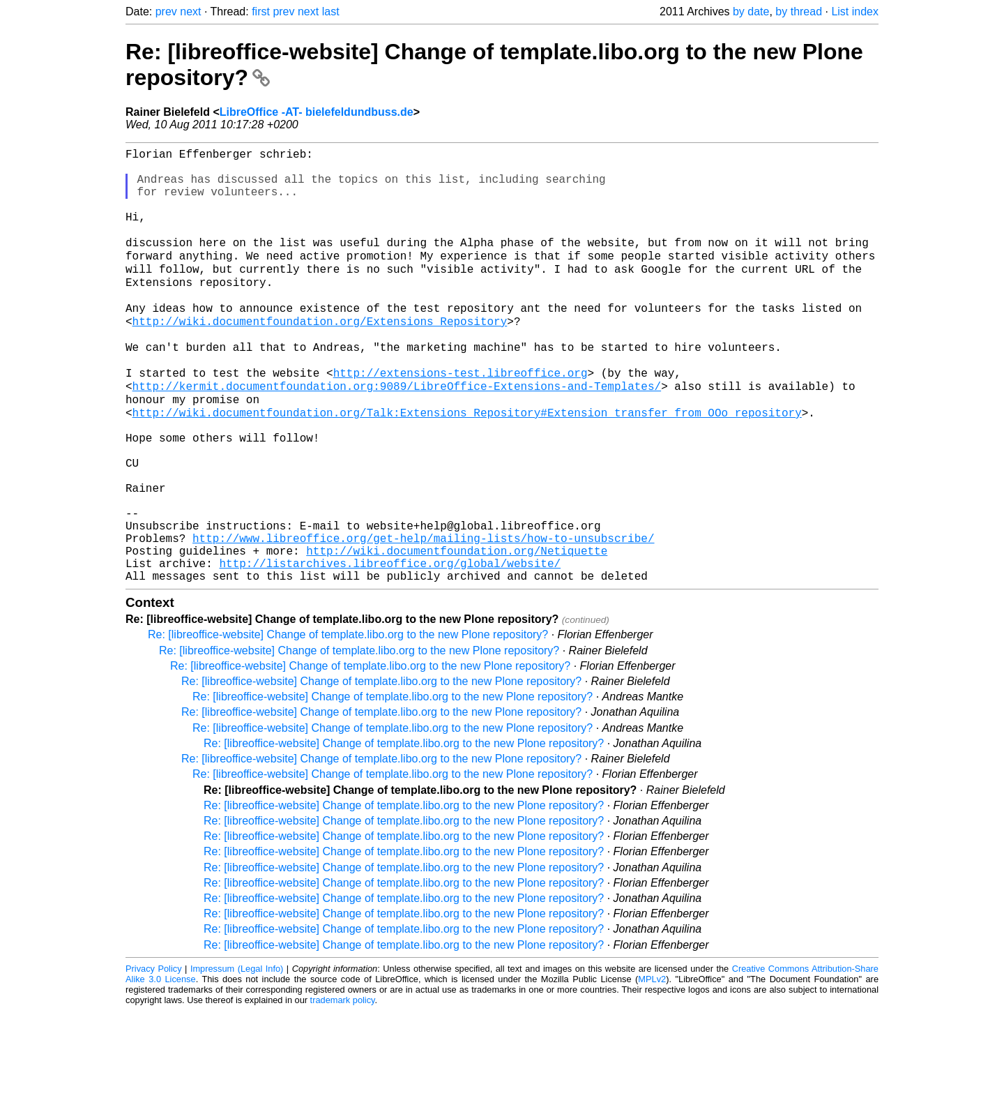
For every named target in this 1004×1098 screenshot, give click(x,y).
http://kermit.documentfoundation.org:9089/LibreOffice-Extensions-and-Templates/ (396, 432)
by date (751, 11)
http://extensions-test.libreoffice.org (460, 417)
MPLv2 (652, 1066)
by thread (798, 11)
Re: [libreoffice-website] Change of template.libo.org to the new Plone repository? (348, 722)
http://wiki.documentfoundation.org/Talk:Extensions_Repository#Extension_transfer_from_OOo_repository (467, 463)
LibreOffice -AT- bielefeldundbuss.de (316, 112)
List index (854, 11)
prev (166, 11)
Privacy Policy (154, 1056)
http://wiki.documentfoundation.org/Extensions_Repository (320, 355)
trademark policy (342, 1087)
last (331, 11)
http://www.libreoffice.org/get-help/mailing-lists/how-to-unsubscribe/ (423, 616)
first (261, 11)
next (190, 11)
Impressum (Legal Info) (236, 1056)
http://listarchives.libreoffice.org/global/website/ (390, 647)
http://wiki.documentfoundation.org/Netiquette (456, 632)
